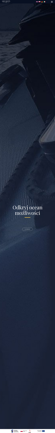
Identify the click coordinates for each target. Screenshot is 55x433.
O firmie (27, 229)
